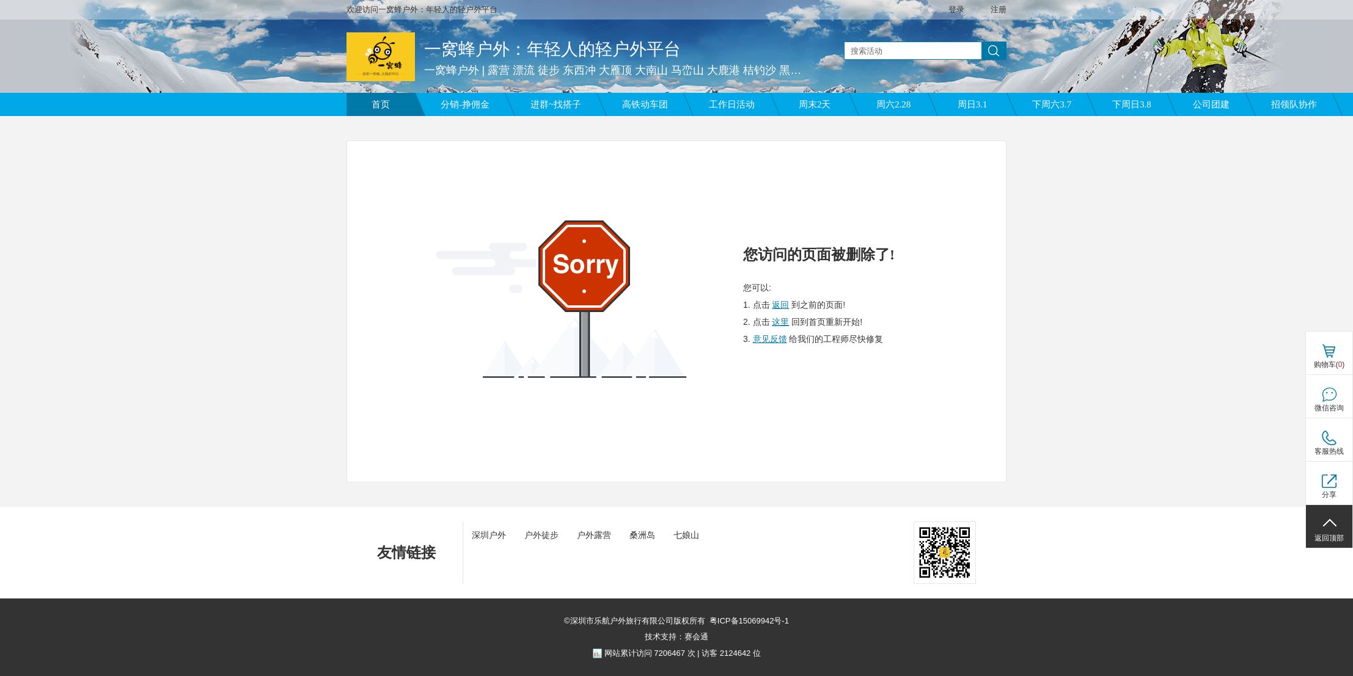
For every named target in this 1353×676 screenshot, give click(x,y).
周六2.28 (893, 104)
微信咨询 (1329, 408)
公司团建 (1211, 104)
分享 (1329, 494)
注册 (999, 9)
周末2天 (815, 104)
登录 (956, 9)
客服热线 (1329, 451)
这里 (780, 322)
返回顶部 (1329, 538)
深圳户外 (489, 535)
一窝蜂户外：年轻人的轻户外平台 (552, 49)
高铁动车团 (645, 104)
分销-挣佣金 (465, 104)
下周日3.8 (1131, 104)
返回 (780, 305)
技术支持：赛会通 (676, 636)
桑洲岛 (642, 535)
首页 (381, 104)
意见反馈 (770, 339)
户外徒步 (541, 535)
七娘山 (686, 535)
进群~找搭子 (555, 104)
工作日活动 (732, 104)
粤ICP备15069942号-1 (749, 620)
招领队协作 (1294, 104)
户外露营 (594, 535)
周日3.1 (973, 104)
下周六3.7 (1051, 104)
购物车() (1329, 364)
